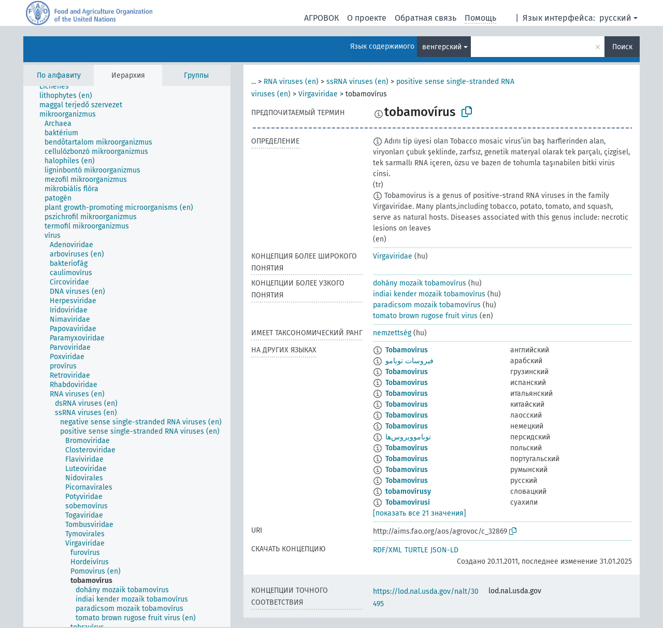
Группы (196, 75)
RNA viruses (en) (291, 81)
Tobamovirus (406, 350)
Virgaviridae (318, 94)
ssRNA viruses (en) (357, 81)
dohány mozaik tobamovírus (419, 283)
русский (615, 18)
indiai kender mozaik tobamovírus (429, 294)
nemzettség (392, 333)
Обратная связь (425, 18)
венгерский (442, 46)
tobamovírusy (408, 491)
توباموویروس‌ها (408, 437)
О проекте (366, 18)
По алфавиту (59, 75)
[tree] (126, 356)
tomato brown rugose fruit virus (425, 315)
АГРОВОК (321, 18)
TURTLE (416, 550)
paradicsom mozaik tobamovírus (427, 305)
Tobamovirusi (407, 502)
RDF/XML (387, 550)
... (253, 81)
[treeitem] (58, 86)
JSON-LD (444, 550)
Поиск (622, 46)
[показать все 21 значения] (419, 513)
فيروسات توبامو (409, 360)
